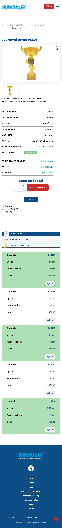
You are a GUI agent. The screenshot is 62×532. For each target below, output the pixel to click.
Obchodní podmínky (30, 517)
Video (31, 487)
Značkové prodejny (31, 496)
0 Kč (49, 6)
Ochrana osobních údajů (11, 517)
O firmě (31, 483)
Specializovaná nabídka (31, 491)
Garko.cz (43, 522)
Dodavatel (31, 199)
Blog (31, 504)
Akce (31, 478)
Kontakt (31, 509)
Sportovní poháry (17, 25)
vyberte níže (47, 161)
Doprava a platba (31, 500)
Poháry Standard (37, 25)
